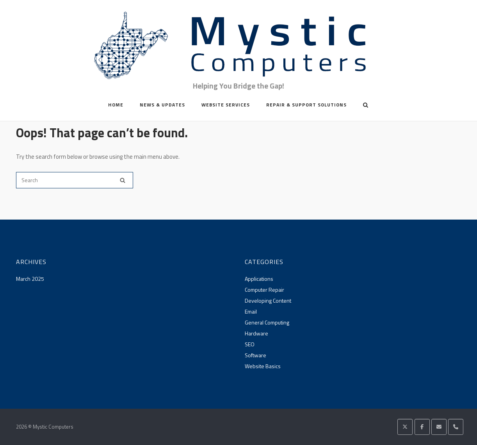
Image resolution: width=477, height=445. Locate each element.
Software (255, 355)
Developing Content (268, 300)
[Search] (122, 180)
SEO (250, 344)
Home (115, 104)
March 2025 (30, 279)
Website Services (225, 104)
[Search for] (74, 180)
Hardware (256, 333)
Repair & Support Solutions (306, 104)
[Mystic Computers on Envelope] (439, 427)
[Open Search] (365, 106)
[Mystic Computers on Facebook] (422, 427)
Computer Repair (264, 289)
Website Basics (263, 366)
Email (251, 311)
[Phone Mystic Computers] (455, 427)
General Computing (267, 322)
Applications (259, 279)
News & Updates (162, 104)
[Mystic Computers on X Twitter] (405, 427)
